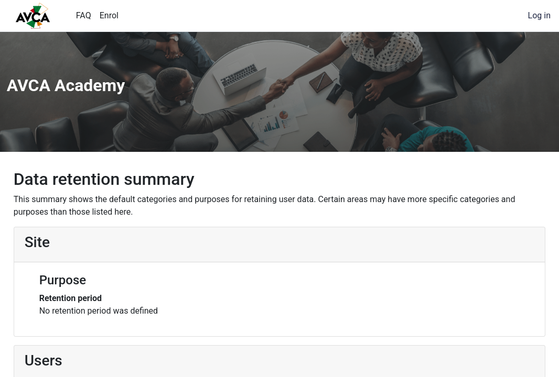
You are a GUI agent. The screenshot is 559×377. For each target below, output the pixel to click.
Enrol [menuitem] (109, 15)
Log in (539, 15)
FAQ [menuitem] (83, 15)
